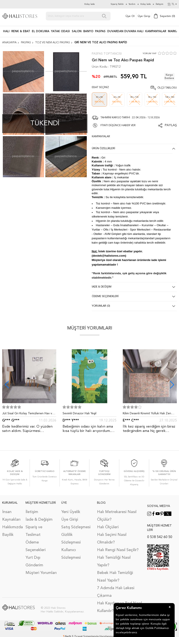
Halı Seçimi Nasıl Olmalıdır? (111, 537)
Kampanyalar (155, 31)
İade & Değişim (39, 519)
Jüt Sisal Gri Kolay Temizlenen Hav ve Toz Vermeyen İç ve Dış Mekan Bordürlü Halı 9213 (28, 414)
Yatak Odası (60, 31)
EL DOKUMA (40, 31)
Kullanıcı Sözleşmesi (71, 553)
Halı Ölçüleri (108, 526)
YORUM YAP (149, 53)
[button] (172, 384)
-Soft (67, 635)
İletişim (32, 511)
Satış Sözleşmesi (75, 526)
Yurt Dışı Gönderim (34, 560)
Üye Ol (130, 16)
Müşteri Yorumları (41, 572)
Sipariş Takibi (117, 4)
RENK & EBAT (20, 31)
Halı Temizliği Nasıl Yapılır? (114, 560)
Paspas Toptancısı (107, 53)
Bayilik (8, 534)
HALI (6, 31)
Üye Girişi (144, 16)
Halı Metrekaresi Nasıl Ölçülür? (116, 515)
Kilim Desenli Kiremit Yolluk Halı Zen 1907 (147, 414)
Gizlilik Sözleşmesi (71, 537)
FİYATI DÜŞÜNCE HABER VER (118, 125)
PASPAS (100, 31)
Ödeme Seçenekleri (36, 545)
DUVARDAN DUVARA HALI (125, 31)
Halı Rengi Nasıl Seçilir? (117, 549)
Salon (77, 31)
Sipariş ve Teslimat (34, 530)
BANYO (88, 31)
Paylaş (171, 125)
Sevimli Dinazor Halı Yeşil (79, 413)
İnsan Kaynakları (11, 515)
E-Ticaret (77, 635)
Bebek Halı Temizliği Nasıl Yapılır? (115, 576)
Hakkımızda (11, 526)
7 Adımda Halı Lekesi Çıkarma (115, 591)
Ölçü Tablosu (167, 88)
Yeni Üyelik (70, 511)
